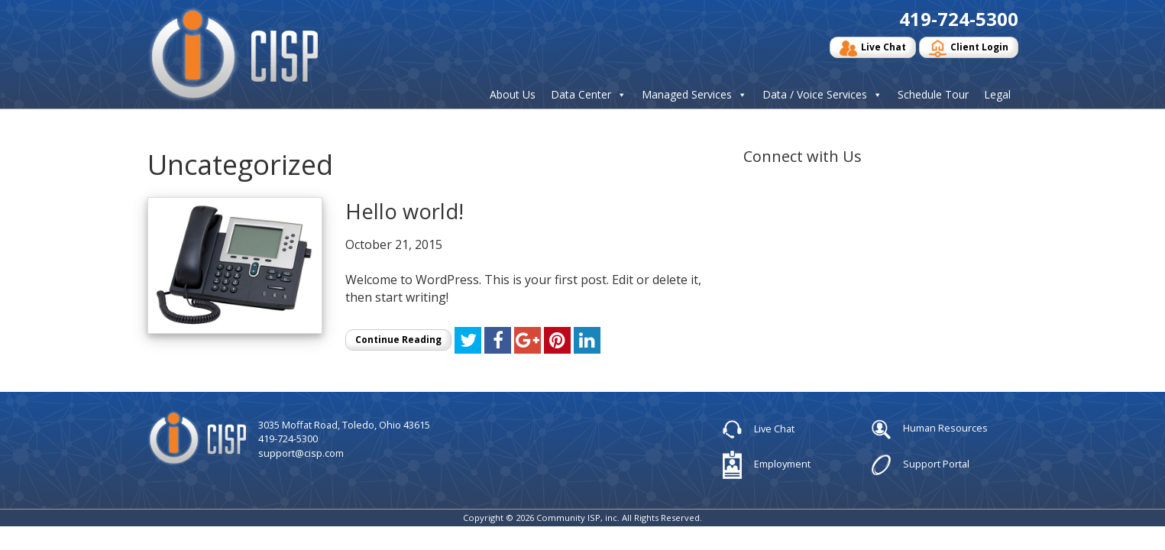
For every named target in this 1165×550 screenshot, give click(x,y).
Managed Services (687, 94)
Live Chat (873, 48)
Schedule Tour (933, 94)
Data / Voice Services (814, 94)
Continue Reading (398, 339)
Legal (997, 94)
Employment (767, 465)
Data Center (581, 94)
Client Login (968, 48)
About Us (513, 94)
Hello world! (404, 211)
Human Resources (930, 429)
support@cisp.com (301, 453)
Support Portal (920, 464)
